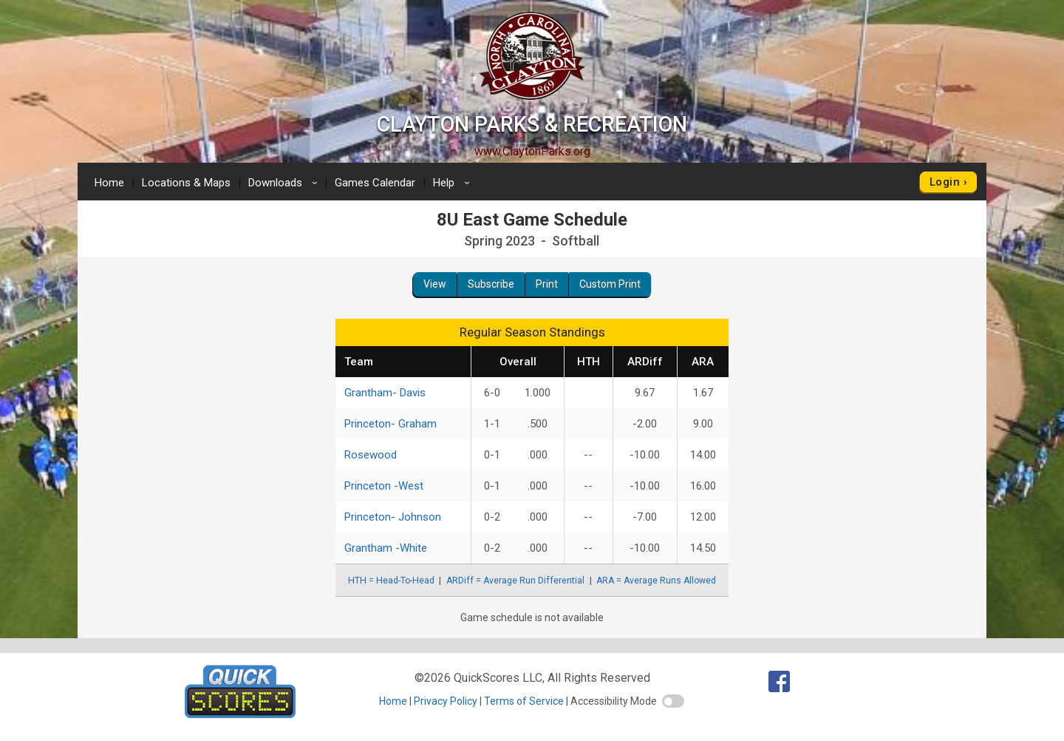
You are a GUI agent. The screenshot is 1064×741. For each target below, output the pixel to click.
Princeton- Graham (390, 423)
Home (109, 182)
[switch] (673, 701)
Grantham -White (385, 548)
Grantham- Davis (385, 392)
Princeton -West (383, 486)
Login (945, 182)
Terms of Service (524, 701)
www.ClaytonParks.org (532, 151)
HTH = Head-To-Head (391, 580)
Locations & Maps (186, 182)
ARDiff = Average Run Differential (515, 580)
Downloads (285, 182)
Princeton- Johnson (392, 517)
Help (453, 182)
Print (547, 284)
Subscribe (491, 284)
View (434, 284)
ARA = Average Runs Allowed (656, 580)
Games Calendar (375, 182)
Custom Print (610, 284)
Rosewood (370, 454)
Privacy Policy (445, 701)
